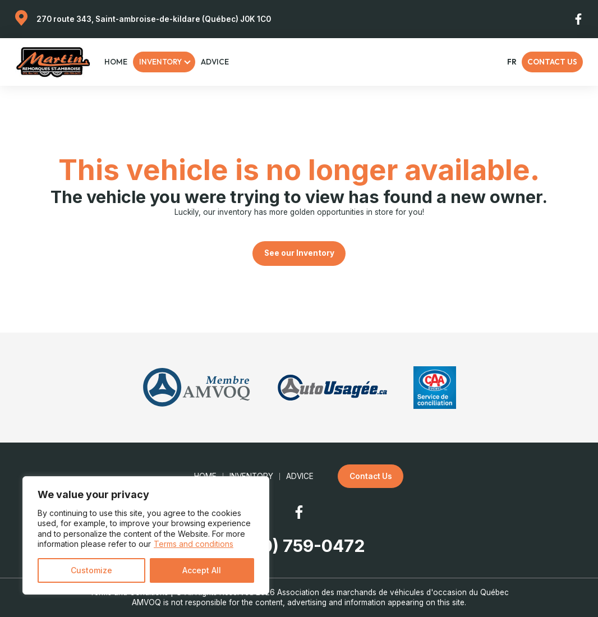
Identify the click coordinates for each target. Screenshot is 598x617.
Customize (91, 570)
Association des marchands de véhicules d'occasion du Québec (393, 592)
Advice (215, 62)
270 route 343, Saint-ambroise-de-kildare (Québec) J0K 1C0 (153, 19)
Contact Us (552, 62)
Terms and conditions (193, 544)
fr (511, 61)
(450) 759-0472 (299, 546)
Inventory (160, 62)
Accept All (201, 570)
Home (115, 62)
